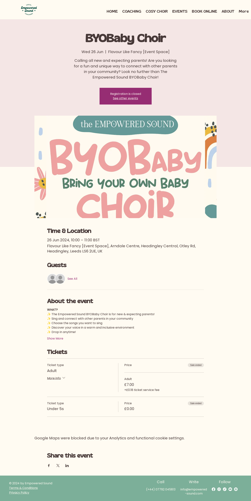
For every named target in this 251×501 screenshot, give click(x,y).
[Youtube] (230, 489)
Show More (55, 339)
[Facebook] (213, 489)
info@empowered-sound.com (193, 491)
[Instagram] (219, 489)
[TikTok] (224, 489)
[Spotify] (236, 489)
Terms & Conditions (23, 488)
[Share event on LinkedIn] (67, 465)
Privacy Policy (19, 492)
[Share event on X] (58, 465)
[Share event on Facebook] (49, 465)
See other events (125, 98)
